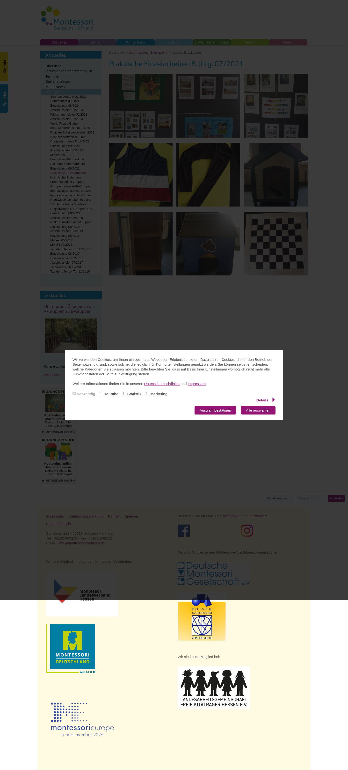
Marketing (156, 394)
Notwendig (83, 394)
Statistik (132, 394)
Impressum (197, 384)
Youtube (109, 394)
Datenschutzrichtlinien (162, 384)
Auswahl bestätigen (215, 410)
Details (265, 400)
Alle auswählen (258, 410)
